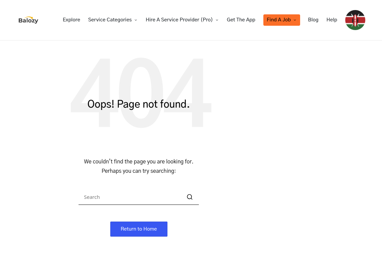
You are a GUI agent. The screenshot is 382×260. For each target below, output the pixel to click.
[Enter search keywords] (139, 197)
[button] (189, 197)
